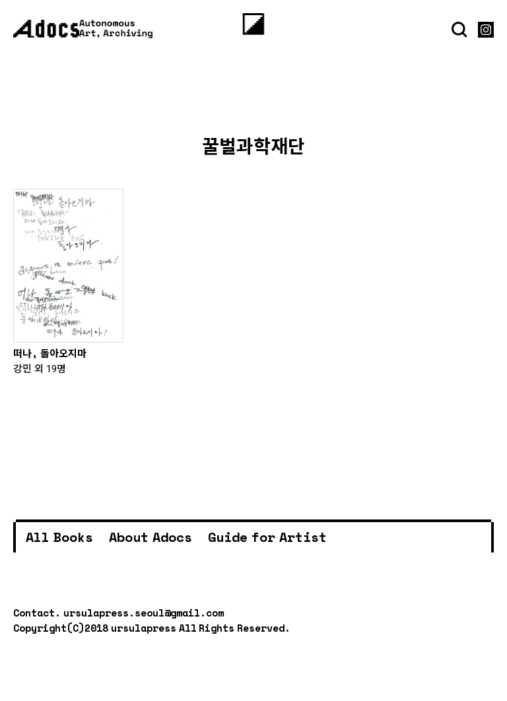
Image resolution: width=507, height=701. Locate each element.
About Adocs (150, 537)
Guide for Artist (267, 537)
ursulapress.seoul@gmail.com (143, 612)
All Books (59, 537)
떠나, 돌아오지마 (49, 353)
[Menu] (254, 24)
